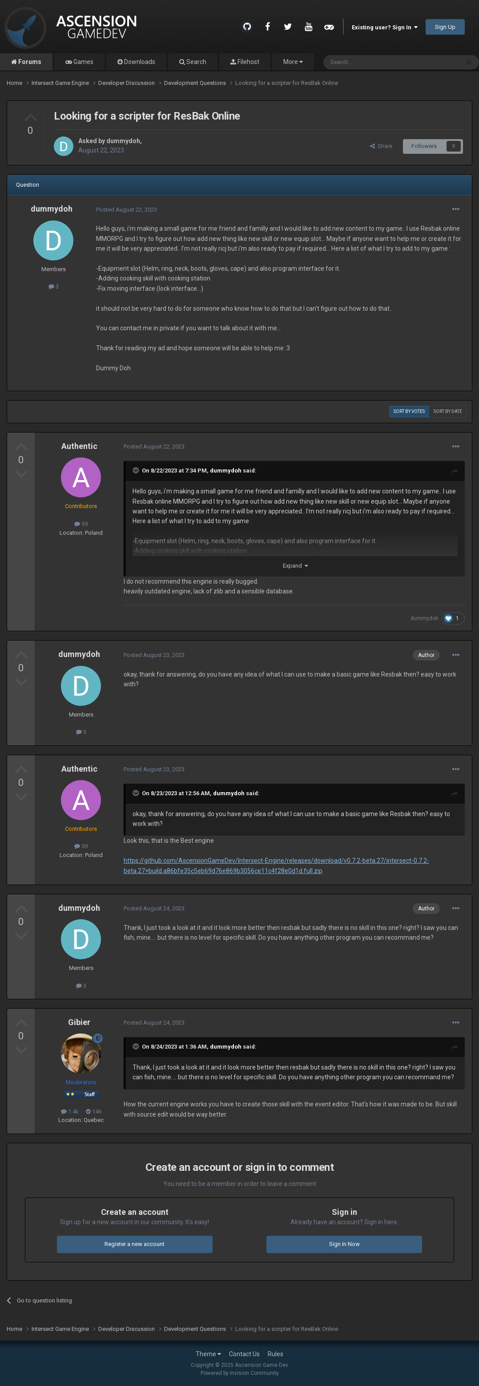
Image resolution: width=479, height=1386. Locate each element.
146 (93, 1111)
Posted (126, 209)
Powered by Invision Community (240, 1373)
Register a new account (135, 1244)
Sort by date (448, 411)
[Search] (370, 62)
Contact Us (244, 1354)
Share (381, 146)
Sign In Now (344, 1244)
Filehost (247, 61)
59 (81, 524)
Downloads (139, 61)
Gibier (79, 1022)
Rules (275, 1354)
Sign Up (445, 27)
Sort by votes (409, 411)
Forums (29, 61)
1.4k (70, 1111)
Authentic (79, 446)
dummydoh (123, 140)
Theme (208, 1354)
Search (195, 61)
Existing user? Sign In (385, 27)
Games (82, 61)
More (293, 61)
